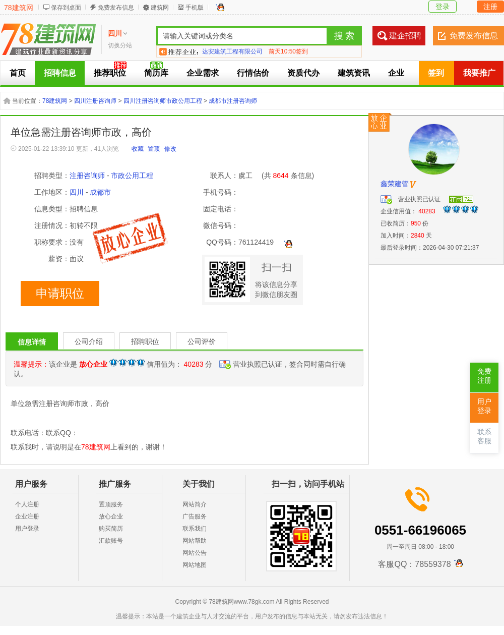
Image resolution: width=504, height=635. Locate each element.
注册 (490, 7)
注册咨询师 (87, 175)
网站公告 (194, 552)
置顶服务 (111, 504)
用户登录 (27, 528)
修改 (170, 148)
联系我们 (194, 528)
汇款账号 (111, 540)
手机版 (194, 7)
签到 (436, 73)
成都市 (100, 192)
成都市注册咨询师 (233, 100)
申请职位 (60, 293)
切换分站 (120, 45)
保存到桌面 (66, 7)
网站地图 (194, 564)
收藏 (138, 148)
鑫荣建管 (395, 184)
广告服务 (194, 516)
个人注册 (27, 504)
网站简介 (194, 504)
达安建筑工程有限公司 (232, 51)
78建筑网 (18, 8)
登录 (442, 7)
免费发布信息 (116, 7)
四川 (77, 192)
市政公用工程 (132, 175)
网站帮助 (194, 540)
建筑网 (160, 7)
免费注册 (484, 376)
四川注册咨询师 (95, 100)
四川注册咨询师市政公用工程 (162, 100)
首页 (18, 73)
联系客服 (484, 436)
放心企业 (111, 516)
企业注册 (27, 516)
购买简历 (111, 528)
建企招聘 (405, 35)
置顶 (154, 148)
